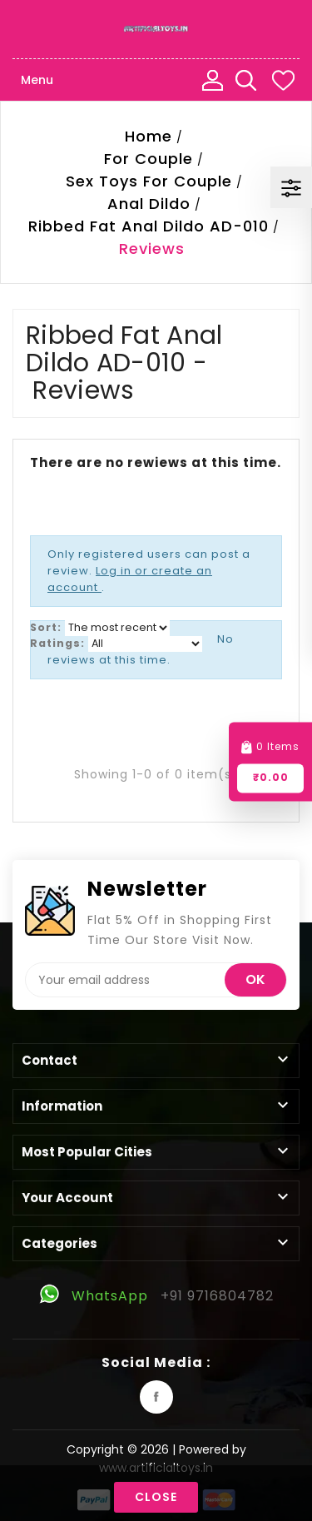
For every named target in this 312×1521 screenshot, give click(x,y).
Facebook (156, 1397)
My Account (212, 80)
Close (156, 1497)
